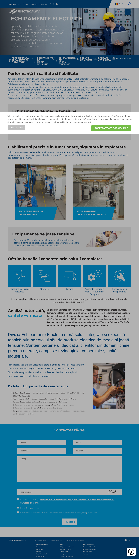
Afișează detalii (16, 128)
